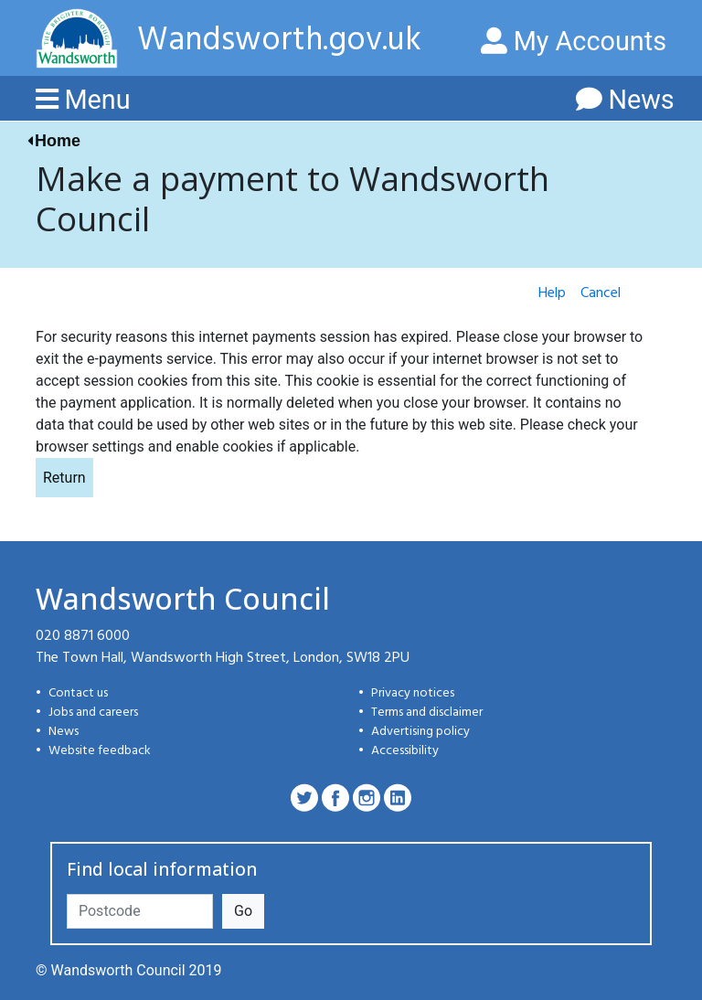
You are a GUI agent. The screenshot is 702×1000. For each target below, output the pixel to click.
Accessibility (405, 750)
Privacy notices (412, 693)
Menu (97, 99)
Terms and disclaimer (427, 712)
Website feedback (99, 750)
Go (243, 911)
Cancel (600, 293)
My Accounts (573, 41)
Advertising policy (420, 731)
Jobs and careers (93, 712)
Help (552, 293)
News (641, 99)
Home (57, 141)
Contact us (78, 693)
